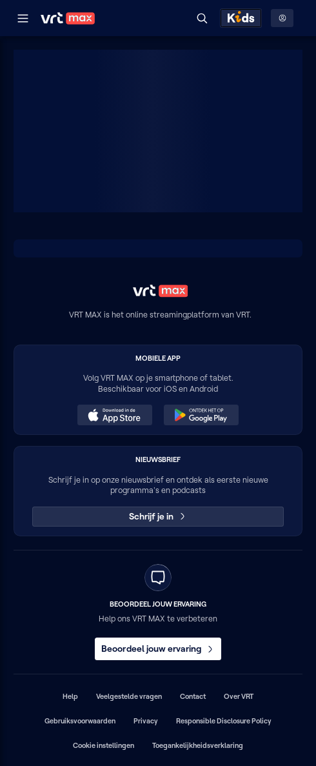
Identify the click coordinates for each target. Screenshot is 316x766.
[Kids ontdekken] (241, 18)
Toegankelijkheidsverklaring (197, 745)
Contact (193, 696)
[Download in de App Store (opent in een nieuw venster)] (114, 415)
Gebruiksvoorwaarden (79, 721)
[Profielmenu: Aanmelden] (282, 18)
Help (70, 696)
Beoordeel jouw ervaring (158, 648)
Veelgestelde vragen (129, 696)
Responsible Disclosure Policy (224, 721)
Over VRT (238, 696)
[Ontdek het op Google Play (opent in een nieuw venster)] (201, 415)
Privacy (145, 721)
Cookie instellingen (103, 745)
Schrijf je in (158, 516)
